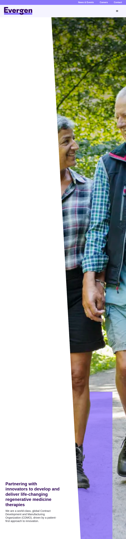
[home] (18, 11)
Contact (118, 2)
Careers (104, 2)
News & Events (86, 2)
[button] (117, 11)
